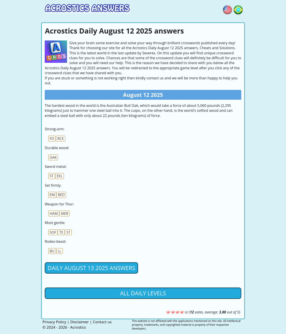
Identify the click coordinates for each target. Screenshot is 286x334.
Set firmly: (53, 185)
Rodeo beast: (55, 241)
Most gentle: (55, 222)
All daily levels (143, 293)
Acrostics (78, 327)
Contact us (102, 321)
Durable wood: (57, 147)
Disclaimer (79, 321)
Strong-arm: (55, 129)
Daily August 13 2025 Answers (91, 268)
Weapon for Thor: (59, 204)
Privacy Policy (54, 321)
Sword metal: (56, 166)
